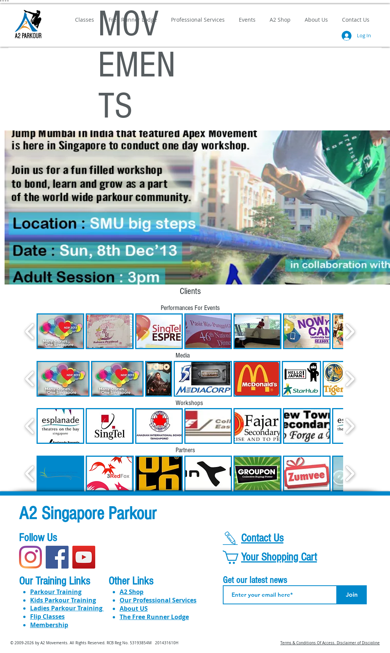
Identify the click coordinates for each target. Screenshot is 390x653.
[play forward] (349, 331)
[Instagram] (30, 557)
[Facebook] (57, 557)
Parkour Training (56, 592)
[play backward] (29, 331)
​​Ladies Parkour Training (67, 608)
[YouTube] (83, 557)
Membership (49, 625)
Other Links (131, 581)
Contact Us (262, 538)
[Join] (351, 594)
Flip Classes (47, 616)
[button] (60, 331)
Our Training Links (54, 581)
